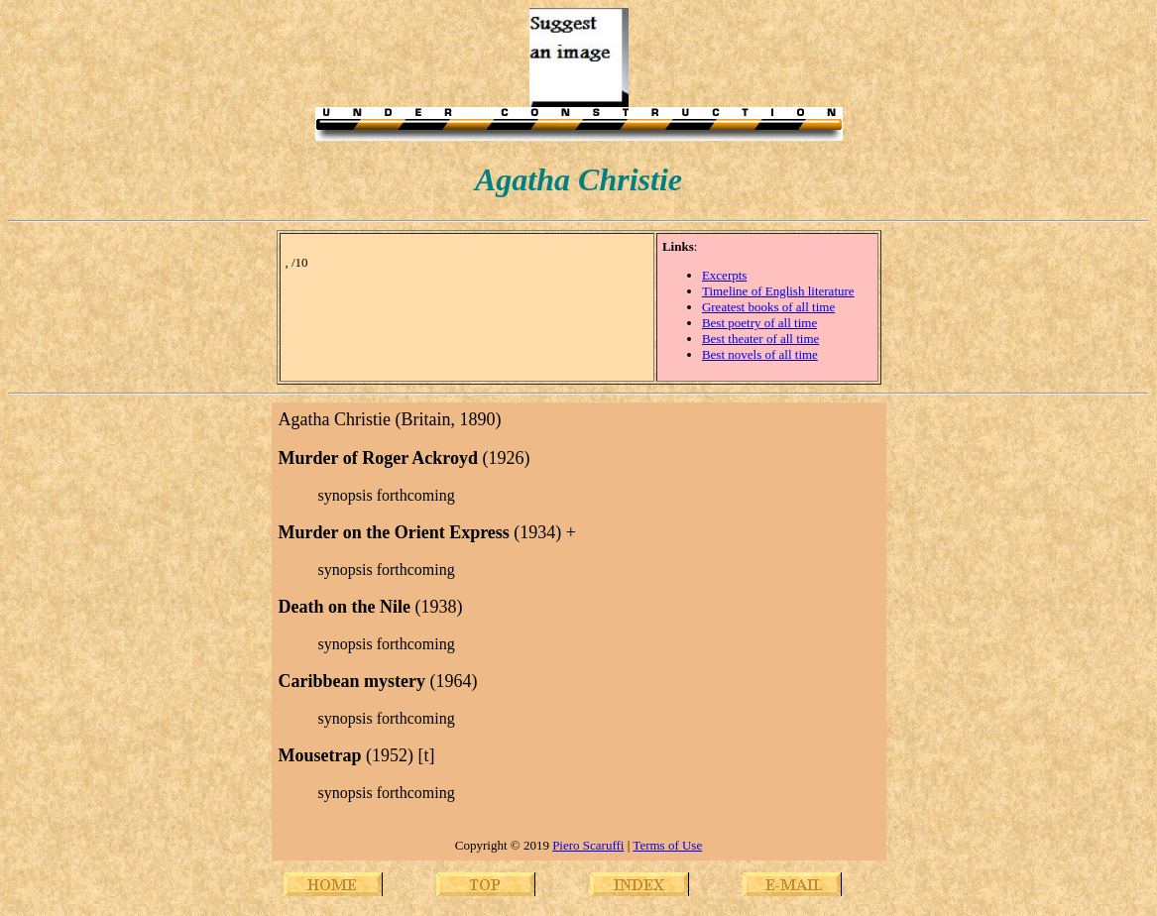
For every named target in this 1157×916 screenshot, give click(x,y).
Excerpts (724, 275)
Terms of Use (667, 845)
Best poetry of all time (759, 322)
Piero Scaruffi (588, 845)
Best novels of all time (760, 354)
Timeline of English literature (778, 291)
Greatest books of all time (768, 306)
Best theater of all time (760, 338)
